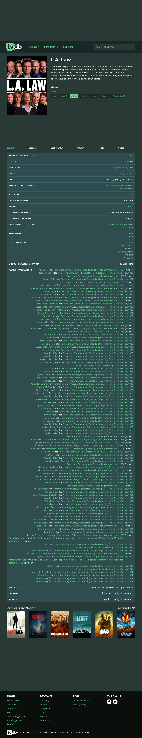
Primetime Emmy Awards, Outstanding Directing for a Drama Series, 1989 (97, 417)
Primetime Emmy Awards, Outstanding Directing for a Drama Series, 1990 (97, 454)
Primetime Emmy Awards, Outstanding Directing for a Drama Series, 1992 (97, 544)
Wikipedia (128, 257)
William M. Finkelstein (48, 303)
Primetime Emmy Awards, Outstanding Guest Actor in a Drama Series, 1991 (96, 531)
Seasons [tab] (33, 147)
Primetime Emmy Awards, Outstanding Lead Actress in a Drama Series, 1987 (96, 291)
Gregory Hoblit (40, 300)
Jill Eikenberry (48, 294)
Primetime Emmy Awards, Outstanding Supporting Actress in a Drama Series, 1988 (92, 346)
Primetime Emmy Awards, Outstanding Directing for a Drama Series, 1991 (97, 501)
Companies (45, 708)
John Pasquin (51, 417)
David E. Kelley (51, 353)
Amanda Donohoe (17, 538)
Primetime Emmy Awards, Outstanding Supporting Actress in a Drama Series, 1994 (92, 578)
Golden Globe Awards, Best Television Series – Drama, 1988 (95, 331)
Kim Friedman (50, 350)
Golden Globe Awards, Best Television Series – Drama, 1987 (95, 282)
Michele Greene (40, 393)
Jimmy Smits (44, 313)
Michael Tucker (42, 309)
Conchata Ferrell (40, 550)
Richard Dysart (43, 390)
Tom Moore (51, 501)
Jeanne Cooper (46, 272)
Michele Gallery (51, 380)
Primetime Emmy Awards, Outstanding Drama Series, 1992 (104, 547)
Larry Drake (35, 328)
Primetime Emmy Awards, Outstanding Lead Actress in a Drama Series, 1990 (96, 451)
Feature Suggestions (16, 716)
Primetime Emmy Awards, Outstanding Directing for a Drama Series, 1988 (97, 316)
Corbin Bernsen (48, 285)
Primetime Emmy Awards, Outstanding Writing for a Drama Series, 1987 (89, 269)
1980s (130, 233)
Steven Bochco (43, 269)
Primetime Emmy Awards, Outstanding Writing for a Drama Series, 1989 (98, 377)
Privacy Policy (79, 704)
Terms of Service (81, 700)
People (43, 716)
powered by (126, 608)
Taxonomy (45, 720)
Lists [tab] (101, 147)
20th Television (125, 188)
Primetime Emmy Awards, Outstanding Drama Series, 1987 (95, 276)
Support (68, 46)
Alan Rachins (44, 322)
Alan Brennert (52, 482)
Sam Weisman (50, 316)
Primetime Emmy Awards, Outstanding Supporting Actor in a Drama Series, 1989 (93, 390)
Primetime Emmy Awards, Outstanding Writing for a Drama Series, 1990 (98, 457)
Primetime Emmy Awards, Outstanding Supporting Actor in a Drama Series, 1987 (93, 309)
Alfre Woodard (37, 288)
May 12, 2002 (126, 173)
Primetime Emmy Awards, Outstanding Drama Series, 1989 (95, 436)
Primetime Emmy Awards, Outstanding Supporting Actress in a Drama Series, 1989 (92, 383)
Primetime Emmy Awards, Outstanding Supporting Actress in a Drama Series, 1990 (92, 445)
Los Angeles (127, 227)
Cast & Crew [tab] (57, 147)
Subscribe (11, 708)
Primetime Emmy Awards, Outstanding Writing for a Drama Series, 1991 (98, 482)
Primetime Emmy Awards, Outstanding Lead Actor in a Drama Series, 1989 (97, 427)
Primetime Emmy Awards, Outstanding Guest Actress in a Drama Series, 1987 (95, 272)
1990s (130, 236)
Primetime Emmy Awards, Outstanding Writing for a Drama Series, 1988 (98, 340)
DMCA (76, 708)
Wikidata (129, 254)
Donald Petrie (50, 279)
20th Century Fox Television (119, 185)
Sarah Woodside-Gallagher (46, 494)
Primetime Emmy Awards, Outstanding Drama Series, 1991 (95, 485)
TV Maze (129, 248)
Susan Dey (50, 291)
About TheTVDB (14, 700)
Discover (34, 46)
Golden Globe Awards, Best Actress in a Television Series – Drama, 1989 (89, 442)
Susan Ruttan (42, 306)
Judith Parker (52, 433)
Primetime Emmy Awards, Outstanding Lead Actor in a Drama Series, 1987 (97, 285)
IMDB (130, 242)
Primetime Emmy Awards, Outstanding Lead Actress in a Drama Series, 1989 (96, 408)
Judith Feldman (51, 510)
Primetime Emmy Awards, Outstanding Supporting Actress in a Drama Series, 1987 (92, 306)
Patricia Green (52, 491)
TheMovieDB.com (124, 251)
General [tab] (11, 147)
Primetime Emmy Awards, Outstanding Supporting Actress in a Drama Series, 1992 (92, 550)
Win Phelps (51, 337)
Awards (43, 704)
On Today (44, 700)
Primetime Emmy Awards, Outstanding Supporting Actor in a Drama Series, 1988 (93, 322)
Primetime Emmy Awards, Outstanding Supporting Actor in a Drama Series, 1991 (93, 507)
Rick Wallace (51, 454)
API (8, 712)
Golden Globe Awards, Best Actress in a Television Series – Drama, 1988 (89, 325)
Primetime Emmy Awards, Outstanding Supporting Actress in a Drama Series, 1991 (92, 488)
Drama (130, 206)
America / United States (121, 224)
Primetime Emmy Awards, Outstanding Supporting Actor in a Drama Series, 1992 (85, 535)
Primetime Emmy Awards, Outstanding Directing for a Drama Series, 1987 (97, 279)
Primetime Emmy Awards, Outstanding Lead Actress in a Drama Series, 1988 (96, 362)
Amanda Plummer (39, 383)
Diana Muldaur (41, 445)
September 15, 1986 (123, 167)
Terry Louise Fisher (40, 297)
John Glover (50, 531)
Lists (42, 712)
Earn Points (51, 46)
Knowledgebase (14, 720)
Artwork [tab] (81, 147)
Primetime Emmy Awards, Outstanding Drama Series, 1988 (104, 365)
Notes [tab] (121, 147)
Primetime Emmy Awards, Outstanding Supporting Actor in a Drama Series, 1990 (85, 448)
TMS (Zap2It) (126, 245)
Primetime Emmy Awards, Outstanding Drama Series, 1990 (95, 464)
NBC (131, 194)
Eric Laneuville (50, 420)
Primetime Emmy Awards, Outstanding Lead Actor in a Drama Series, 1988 (97, 319)
